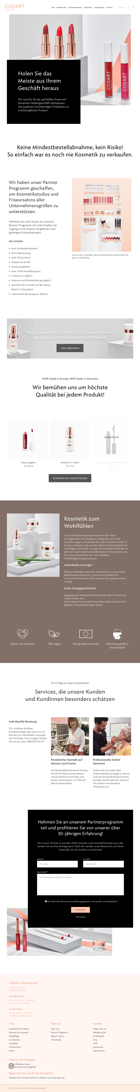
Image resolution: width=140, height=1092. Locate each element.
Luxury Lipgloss (28, 462)
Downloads (56, 1040)
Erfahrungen (61, 8)
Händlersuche (99, 8)
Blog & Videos (57, 1036)
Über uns (55, 1029)
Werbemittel (15, 1047)
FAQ (95, 1040)
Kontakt (109, 8)
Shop (53, 8)
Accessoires (14, 1040)
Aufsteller (13, 1043)
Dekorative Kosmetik (18, 1032)
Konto (11, 1050)
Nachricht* (80, 885)
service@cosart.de (24, 1016)
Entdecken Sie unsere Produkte (70, 478)
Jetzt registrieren (70, 348)
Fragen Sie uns (99, 1029)
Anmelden (121, 8)
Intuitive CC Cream (70, 462)
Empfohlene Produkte (19, 1029)
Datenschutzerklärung (71, 901)
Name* (57, 861)
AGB (95, 1043)
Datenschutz (99, 1050)
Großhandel (98, 1036)
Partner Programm (75, 8)
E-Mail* (103, 861)
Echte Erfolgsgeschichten (80, 588)
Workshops (88, 8)
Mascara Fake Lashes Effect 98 (111, 462)
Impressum (98, 1047)
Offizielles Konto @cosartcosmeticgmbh (25, 1065)
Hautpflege (14, 1036)
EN (133, 7)
